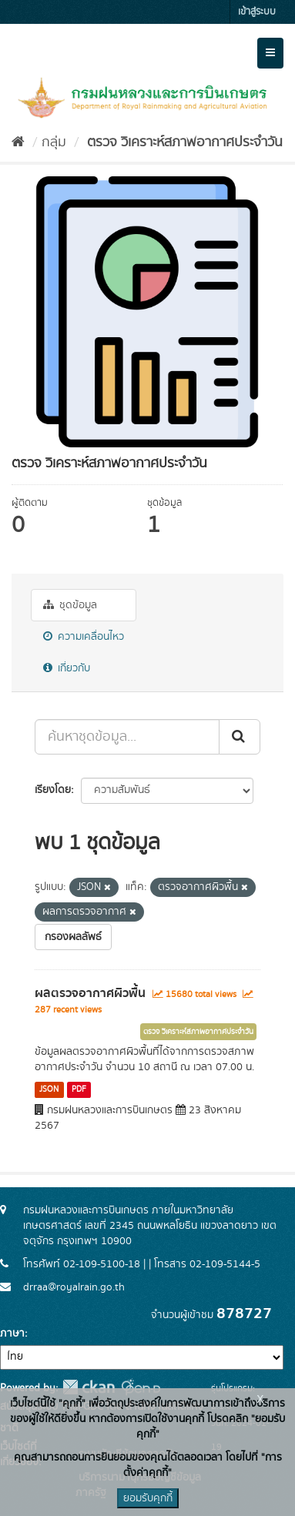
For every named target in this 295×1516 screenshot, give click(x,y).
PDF (79, 1089)
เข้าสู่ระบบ (257, 12)
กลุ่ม (54, 142)
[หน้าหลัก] (18, 142)
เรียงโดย (53, 790)
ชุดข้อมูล (70, 605)
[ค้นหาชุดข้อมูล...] (127, 737)
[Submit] (239, 737)
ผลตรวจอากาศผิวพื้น (90, 993)
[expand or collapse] (270, 53)
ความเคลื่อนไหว (83, 636)
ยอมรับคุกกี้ (148, 1498)
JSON (49, 1089)
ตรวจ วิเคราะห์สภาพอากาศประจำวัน (183, 142)
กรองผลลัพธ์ (73, 937)
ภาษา (12, 1333)
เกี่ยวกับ (66, 668)
